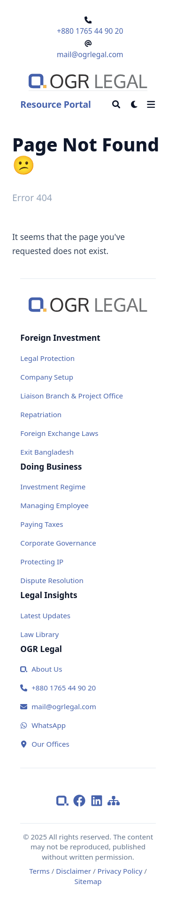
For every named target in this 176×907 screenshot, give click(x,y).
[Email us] (87, 706)
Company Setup (46, 377)
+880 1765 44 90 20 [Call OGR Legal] (90, 31)
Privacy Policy (120, 871)
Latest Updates (45, 615)
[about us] (87, 669)
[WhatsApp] (87, 725)
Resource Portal (55, 104)
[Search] (116, 104)
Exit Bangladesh (47, 452)
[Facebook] (81, 800)
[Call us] (87, 688)
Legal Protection (47, 358)
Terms (39, 871)
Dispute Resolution (51, 580)
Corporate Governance (58, 542)
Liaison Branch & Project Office (71, 395)
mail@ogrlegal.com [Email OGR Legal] (90, 54)
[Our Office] (87, 744)
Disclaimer (73, 871)
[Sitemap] (113, 800)
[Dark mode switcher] (134, 104)
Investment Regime (52, 486)
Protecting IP (41, 561)
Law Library (39, 634)
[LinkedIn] (99, 800)
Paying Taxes (41, 524)
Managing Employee (54, 505)
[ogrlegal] (64, 800)
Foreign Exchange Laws (59, 433)
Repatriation (40, 414)
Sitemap (87, 881)
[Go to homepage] (87, 81)
